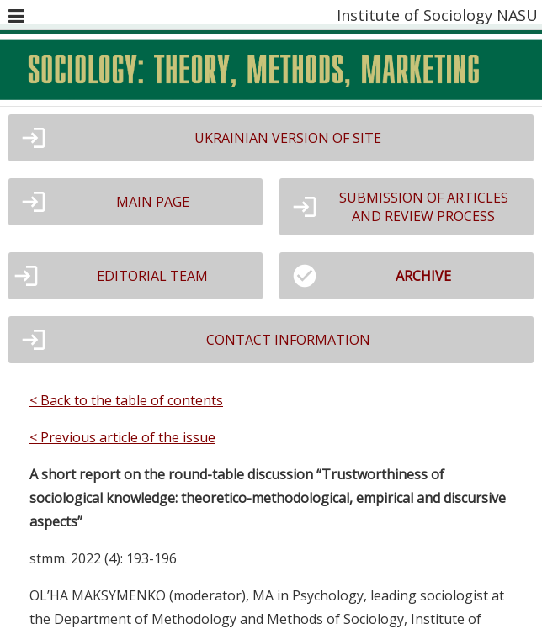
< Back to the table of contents (126, 400)
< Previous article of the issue (122, 437)
